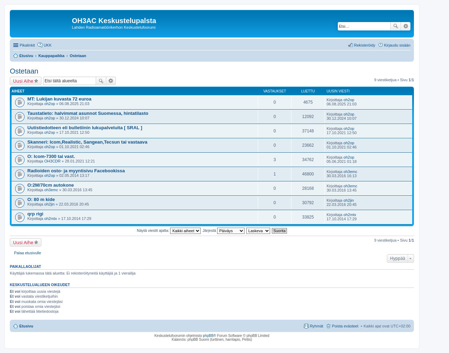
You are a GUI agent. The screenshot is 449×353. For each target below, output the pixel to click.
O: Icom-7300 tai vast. (51, 156)
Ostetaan (24, 71)
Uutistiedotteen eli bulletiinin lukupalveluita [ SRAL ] (84, 127)
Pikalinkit (27, 45)
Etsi (395, 26)
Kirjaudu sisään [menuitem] (397, 45)
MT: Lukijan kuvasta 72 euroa (59, 99)
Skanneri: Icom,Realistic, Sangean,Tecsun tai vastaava (87, 142)
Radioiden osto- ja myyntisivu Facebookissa (76, 170)
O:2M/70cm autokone (50, 185)
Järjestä (223, 230)
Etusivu (26, 326)
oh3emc (350, 171)
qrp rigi (35, 213)
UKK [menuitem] (47, 45)
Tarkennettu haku (405, 26)
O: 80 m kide (41, 199)
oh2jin (49, 204)
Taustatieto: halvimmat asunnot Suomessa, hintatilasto (87, 113)
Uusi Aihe (23, 81)
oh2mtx (50, 218)
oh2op (49, 104)
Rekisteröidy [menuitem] (364, 45)
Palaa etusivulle (27, 253)
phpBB (208, 336)
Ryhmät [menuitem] (316, 326)
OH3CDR (52, 161)
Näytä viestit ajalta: (169, 230)
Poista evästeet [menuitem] (345, 326)
